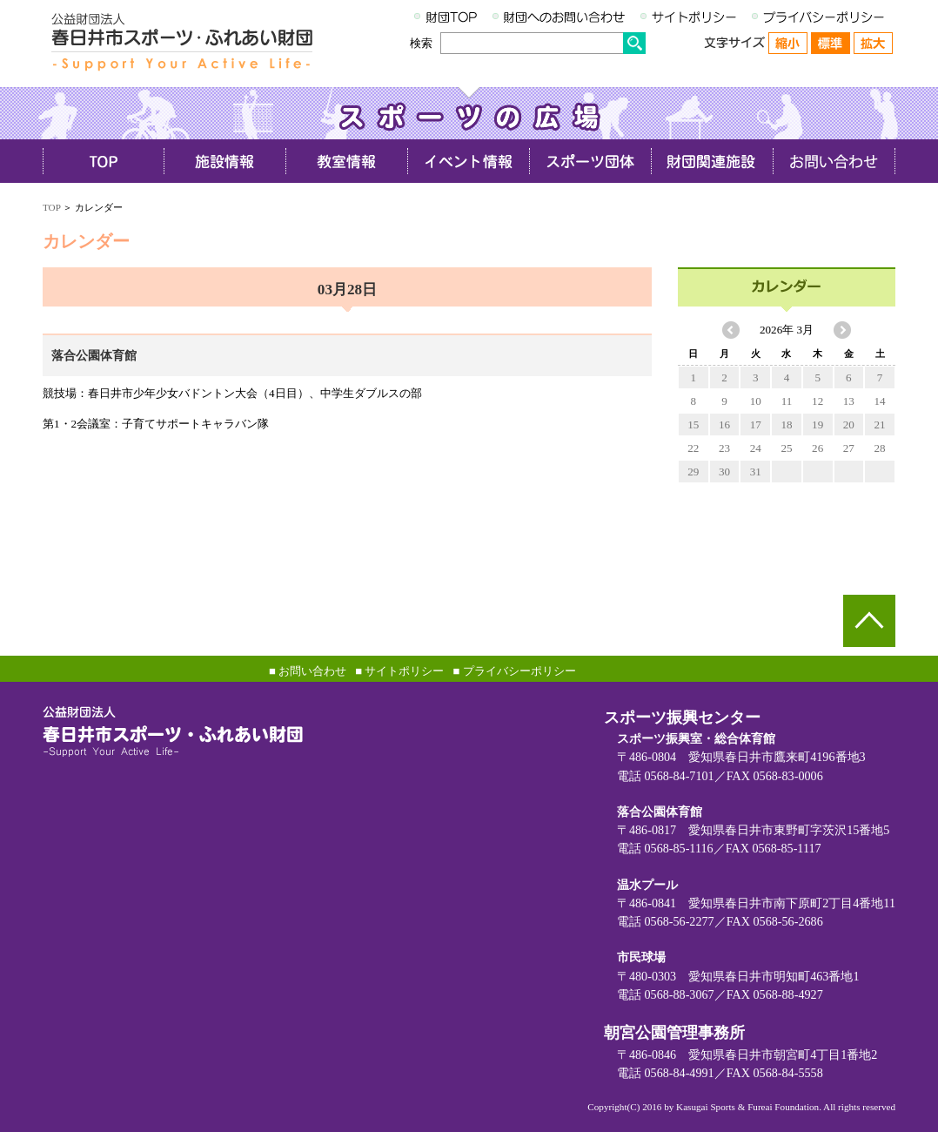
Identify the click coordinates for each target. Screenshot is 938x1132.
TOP (51, 207)
